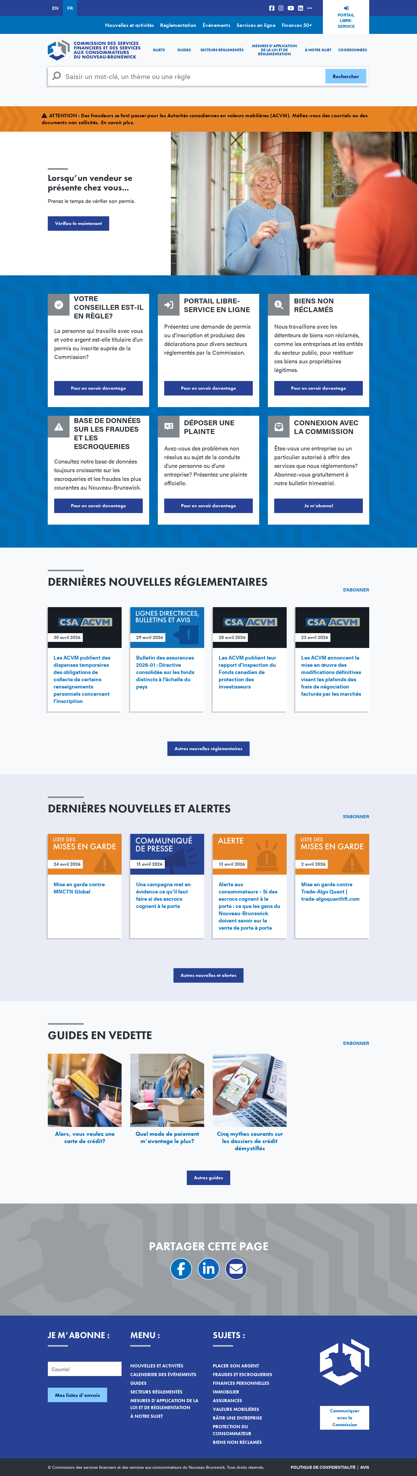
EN (55, 8)
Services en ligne (256, 25)
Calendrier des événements (163, 1374)
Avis (364, 1467)
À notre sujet (318, 49)
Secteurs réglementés (222, 49)
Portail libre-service (346, 20)
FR (70, 8)
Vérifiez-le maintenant (78, 223)
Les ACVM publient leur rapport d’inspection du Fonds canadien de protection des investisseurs (247, 672)
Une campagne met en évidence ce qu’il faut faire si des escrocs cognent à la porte (163, 894)
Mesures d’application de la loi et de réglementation (274, 50)
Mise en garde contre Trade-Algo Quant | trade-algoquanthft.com (330, 891)
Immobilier (226, 1392)
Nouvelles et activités (129, 25)
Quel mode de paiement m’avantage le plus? (167, 1137)
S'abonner (356, 589)
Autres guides (208, 1178)
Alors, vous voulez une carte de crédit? (85, 1137)
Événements (217, 25)
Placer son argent (236, 1366)
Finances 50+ (297, 25)
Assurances (227, 1401)
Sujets (159, 49)
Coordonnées (352, 49)
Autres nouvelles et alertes (208, 975)
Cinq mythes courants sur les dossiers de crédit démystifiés (250, 1141)
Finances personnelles (241, 1383)
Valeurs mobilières (236, 1409)
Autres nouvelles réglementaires (208, 749)
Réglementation (178, 25)
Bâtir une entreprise (237, 1418)
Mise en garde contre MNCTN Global (79, 887)
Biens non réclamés (237, 1442)
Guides (184, 49)
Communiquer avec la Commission (344, 1418)
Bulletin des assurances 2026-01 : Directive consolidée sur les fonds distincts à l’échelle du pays (165, 672)
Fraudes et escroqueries (242, 1374)
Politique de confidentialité (323, 1467)
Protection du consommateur (232, 1430)
